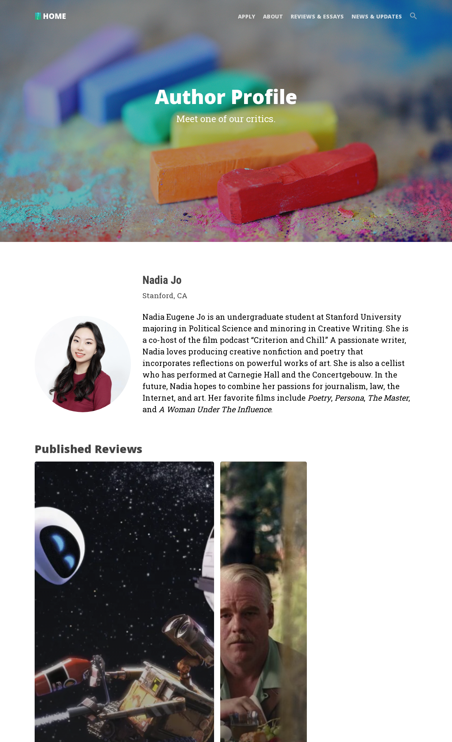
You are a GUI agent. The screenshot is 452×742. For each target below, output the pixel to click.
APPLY (246, 16)
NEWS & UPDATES (377, 16)
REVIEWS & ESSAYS (317, 16)
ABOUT (273, 16)
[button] (411, 17)
